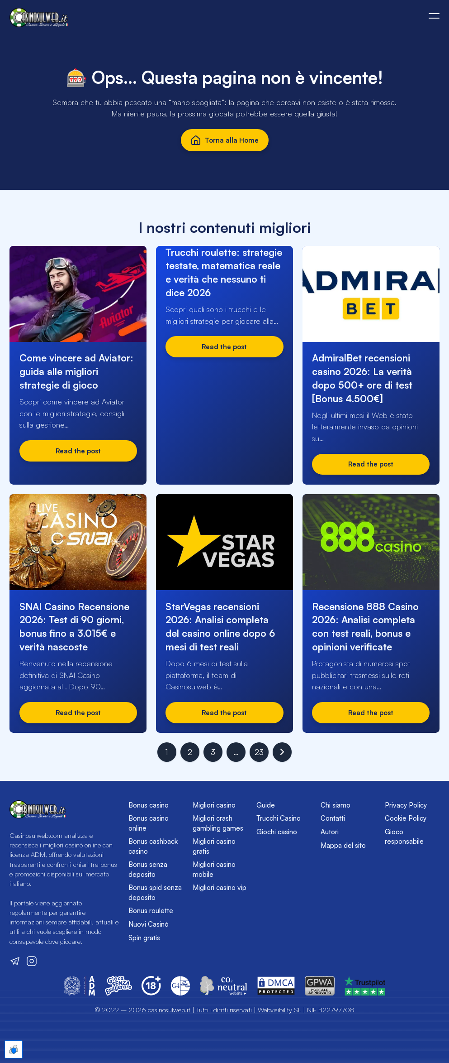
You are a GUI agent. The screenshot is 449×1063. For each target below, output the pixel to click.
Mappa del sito (343, 845)
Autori (330, 831)
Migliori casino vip (219, 887)
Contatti (333, 818)
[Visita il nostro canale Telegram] (14, 961)
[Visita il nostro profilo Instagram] (31, 961)
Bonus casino (148, 805)
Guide (265, 805)
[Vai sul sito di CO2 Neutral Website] (223, 986)
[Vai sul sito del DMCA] (276, 986)
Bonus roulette (150, 910)
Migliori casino (214, 805)
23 (259, 752)
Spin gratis (144, 937)
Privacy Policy (406, 805)
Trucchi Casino (278, 818)
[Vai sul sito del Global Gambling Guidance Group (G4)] (180, 986)
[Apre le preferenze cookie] (14, 1049)
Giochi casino (276, 831)
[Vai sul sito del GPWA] (320, 986)
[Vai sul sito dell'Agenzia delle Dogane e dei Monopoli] (79, 986)
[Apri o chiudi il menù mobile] (434, 15)
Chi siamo (335, 805)
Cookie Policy (405, 818)
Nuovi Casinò (148, 924)
